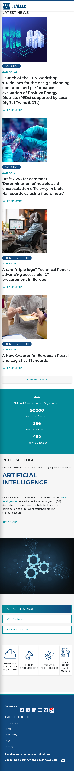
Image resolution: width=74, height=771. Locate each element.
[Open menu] (69, 6)
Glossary (9, 746)
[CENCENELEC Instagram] (51, 710)
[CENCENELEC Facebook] (22, 710)
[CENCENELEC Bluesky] (46, 710)
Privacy (8, 729)
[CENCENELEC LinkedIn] (34, 710)
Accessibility (11, 734)
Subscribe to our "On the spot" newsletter (35, 759)
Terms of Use (11, 723)
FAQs (7, 740)
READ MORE (12, 110)
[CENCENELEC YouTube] (40, 710)
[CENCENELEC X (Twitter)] (28, 710)
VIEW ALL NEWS (37, 379)
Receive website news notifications (27, 754)
